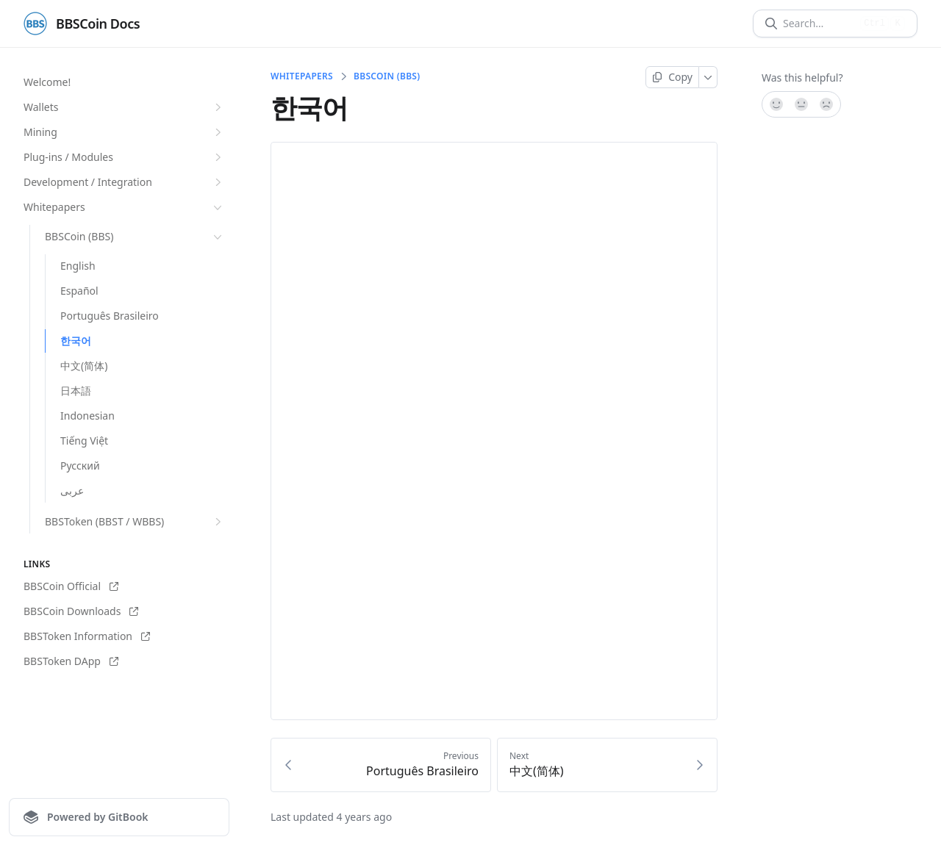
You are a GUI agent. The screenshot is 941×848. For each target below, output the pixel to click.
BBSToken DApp (71, 661)
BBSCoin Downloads (81, 611)
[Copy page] (672, 77)
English (78, 266)
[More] (708, 77)
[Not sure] (801, 104)
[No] (827, 104)
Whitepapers (124, 207)
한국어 (75, 341)
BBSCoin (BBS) (135, 236)
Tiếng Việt (84, 441)
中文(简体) (83, 366)
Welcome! (47, 82)
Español (79, 291)
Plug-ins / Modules (124, 157)
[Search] (818, 23)
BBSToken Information (87, 636)
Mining (124, 132)
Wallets (124, 107)
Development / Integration (124, 182)
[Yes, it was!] (775, 104)
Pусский (80, 465)
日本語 (75, 391)
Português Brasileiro (109, 316)
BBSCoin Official (71, 586)
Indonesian (87, 416)
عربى (72, 490)
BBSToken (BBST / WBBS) (135, 521)
